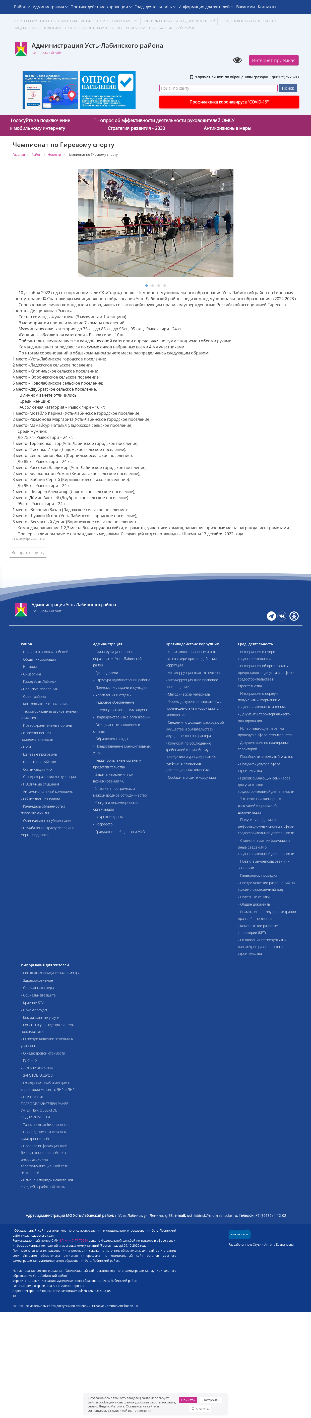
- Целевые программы (39, 754)
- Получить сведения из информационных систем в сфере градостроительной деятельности (266, 826)
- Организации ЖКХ (36, 769)
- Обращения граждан (111, 738)
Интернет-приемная (274, 60)
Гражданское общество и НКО (248, 21)
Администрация (50, 7)
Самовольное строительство (93, 28)
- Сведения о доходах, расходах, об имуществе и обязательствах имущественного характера (195, 729)
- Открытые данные (109, 816)
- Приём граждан (34, 1010)
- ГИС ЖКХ (29, 1060)
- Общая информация (38, 659)
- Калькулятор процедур (257, 875)
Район (22, 7)
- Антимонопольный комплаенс (47, 791)
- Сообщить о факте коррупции (191, 777)
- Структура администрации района (121, 679)
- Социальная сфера (37, 987)
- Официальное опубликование (46, 820)
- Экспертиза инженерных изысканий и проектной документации (259, 805)
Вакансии (245, 7)
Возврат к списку (28, 552)
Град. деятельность (155, 7)
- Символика (31, 674)
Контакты (267, 7)
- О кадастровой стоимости (43, 1053)
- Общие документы (254, 904)
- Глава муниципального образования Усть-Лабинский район (117, 658)
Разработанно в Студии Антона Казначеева (261, 1244)
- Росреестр (102, 824)
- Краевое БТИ (32, 1002)
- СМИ (26, 747)
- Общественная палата (40, 799)
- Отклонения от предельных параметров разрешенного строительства (262, 946)
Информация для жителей (205, 7)
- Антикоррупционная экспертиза (193, 672)
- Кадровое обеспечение (113, 702)
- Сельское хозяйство (38, 761)
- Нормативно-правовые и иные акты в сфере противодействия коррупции (192, 658)
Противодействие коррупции (101, 7)
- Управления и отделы (112, 695)
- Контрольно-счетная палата (45, 703)
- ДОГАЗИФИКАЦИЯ (37, 1068)
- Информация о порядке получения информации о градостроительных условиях (262, 700)
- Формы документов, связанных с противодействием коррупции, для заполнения (194, 708)
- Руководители (105, 672)
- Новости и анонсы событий (44, 651)
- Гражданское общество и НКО (119, 831)
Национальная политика (37, 28)
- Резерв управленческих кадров (120, 709)
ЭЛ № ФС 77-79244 (73, 1240)
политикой (118, 1410)
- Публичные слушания (40, 784)
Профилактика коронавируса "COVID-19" (229, 102)
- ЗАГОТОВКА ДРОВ (37, 1075)
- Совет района (33, 696)
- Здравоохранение (37, 980)
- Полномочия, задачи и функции (120, 687)
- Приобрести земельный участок (265, 756)
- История (29, 666)
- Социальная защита (38, 995)
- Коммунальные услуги (40, 1017)
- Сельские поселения (39, 689)
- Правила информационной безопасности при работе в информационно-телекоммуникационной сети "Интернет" (44, 1159)
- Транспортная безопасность (45, 1124)
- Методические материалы (188, 694)
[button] (147, 285)
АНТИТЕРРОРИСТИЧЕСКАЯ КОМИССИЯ (45, 21)
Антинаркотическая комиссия (109, 21)
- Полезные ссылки (254, 897)
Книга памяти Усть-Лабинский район (161, 28)
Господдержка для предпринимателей (179, 21)
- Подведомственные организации (121, 717)
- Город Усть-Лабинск (38, 681)
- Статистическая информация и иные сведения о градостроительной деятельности (266, 847)
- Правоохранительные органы (47, 725)
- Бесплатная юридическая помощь (50, 972)
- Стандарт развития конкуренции (48, 776)
